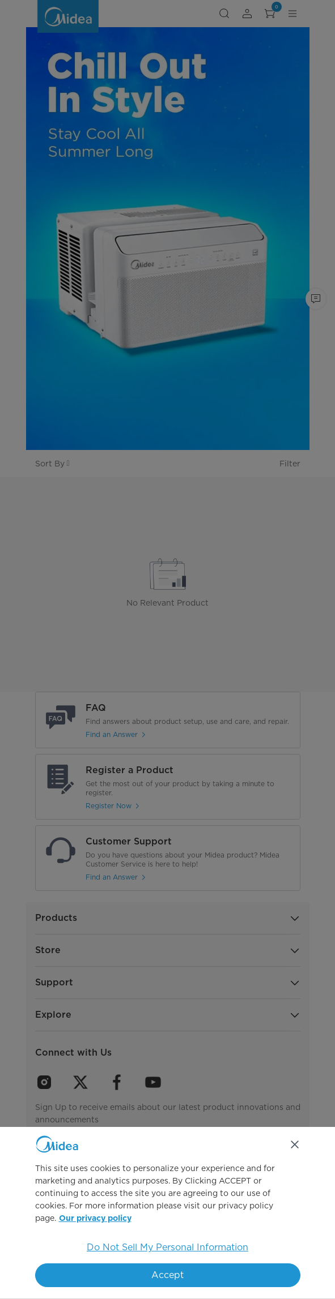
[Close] (294, 1144)
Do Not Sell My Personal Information (167, 1247)
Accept (167, 1275)
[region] (167, 1213)
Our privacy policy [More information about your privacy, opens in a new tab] (95, 1219)
